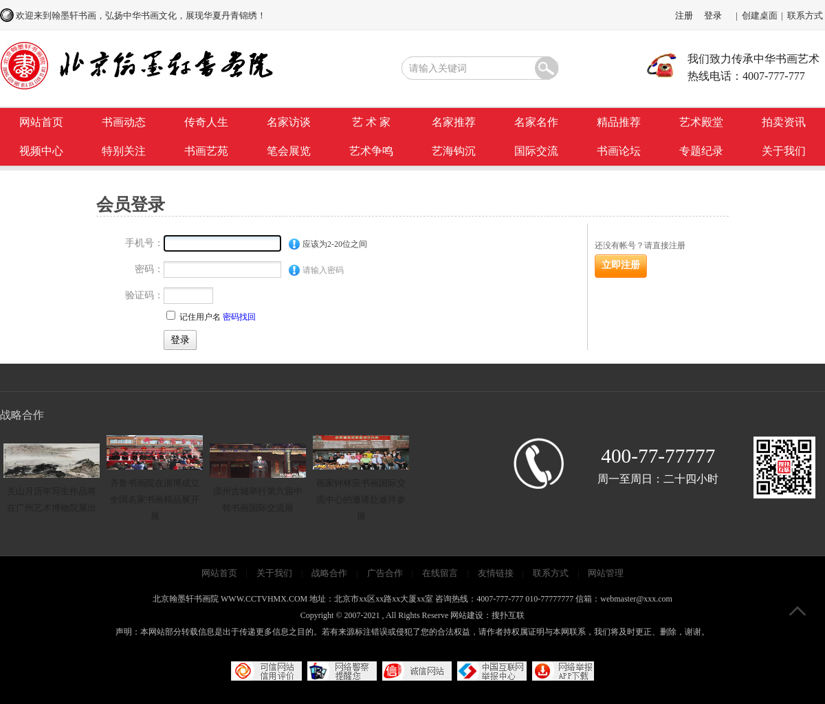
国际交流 (536, 151)
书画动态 (124, 122)
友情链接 (496, 573)
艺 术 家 (371, 122)
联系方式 (805, 15)
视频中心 (41, 151)
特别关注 (124, 151)
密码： (149, 269)
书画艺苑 (206, 151)
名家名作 (536, 122)
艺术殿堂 (701, 122)
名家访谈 (289, 122)
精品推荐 (619, 122)
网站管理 (606, 573)
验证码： (144, 295)
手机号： (144, 243)
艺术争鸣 (371, 151)
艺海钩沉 (454, 151)
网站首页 (41, 122)
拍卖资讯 (784, 122)
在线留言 (440, 573)
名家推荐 (454, 122)
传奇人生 (206, 122)
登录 (713, 15)
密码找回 (239, 317)
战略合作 (329, 573)
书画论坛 (619, 151)
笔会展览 (289, 151)
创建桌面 (760, 15)
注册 (684, 15)
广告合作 (385, 573)
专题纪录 (701, 151)
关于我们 (784, 151)
